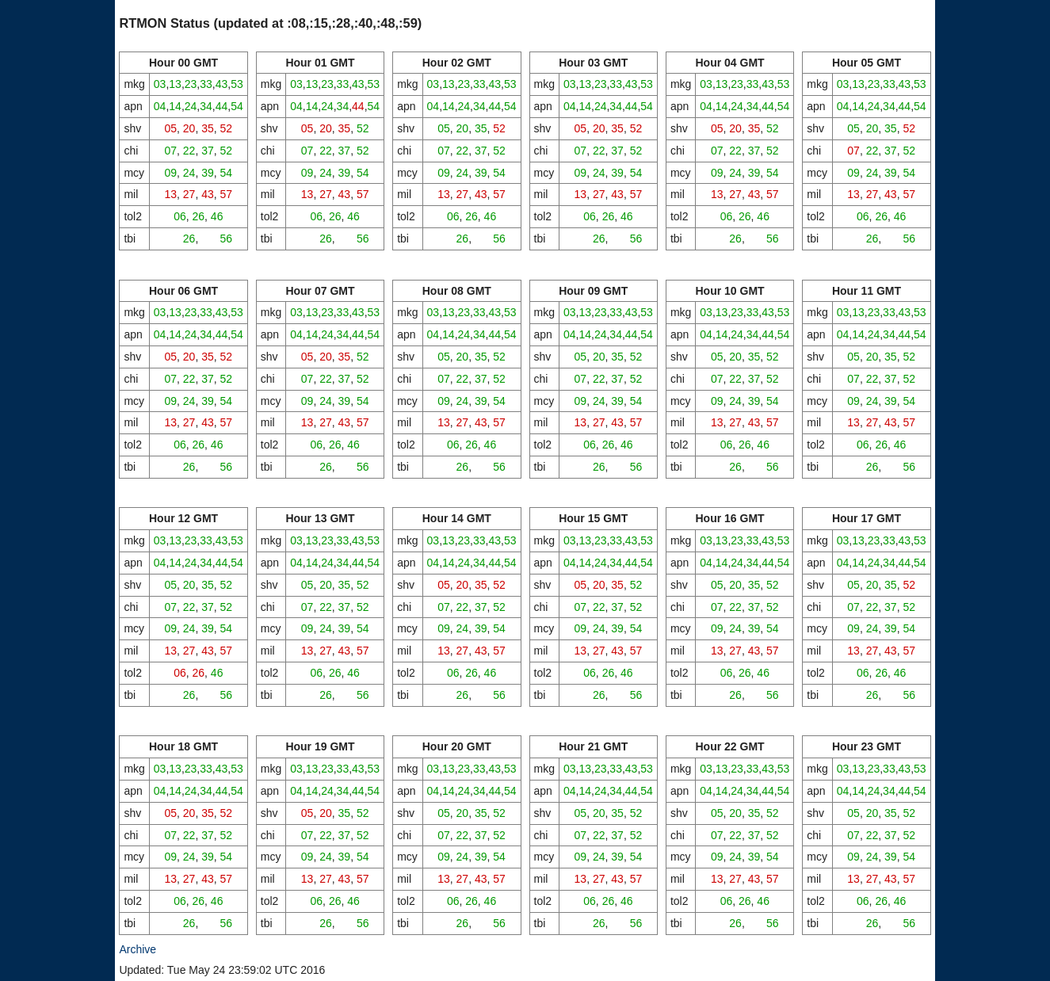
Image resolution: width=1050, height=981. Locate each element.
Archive (137, 949)
